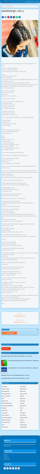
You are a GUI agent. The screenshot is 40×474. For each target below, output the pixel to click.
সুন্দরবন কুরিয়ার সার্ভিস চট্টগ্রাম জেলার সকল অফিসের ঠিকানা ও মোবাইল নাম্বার (16, 356)
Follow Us (6, 348)
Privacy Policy (7, 459)
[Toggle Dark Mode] (33, 2)
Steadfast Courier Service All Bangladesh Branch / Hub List (15, 375)
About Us (6, 455)
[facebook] (26, 2)
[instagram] (28, 2)
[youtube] (30, 2)
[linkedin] (13, 468)
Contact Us (6, 457)
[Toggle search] (35, 2)
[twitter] (16, 468)
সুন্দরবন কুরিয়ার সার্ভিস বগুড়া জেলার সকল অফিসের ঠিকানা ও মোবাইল (15, 378)
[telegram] (10, 468)
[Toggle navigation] (38, 2)
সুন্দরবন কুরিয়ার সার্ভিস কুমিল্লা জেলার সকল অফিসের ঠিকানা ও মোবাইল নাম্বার (23, 360)
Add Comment (9, 333)
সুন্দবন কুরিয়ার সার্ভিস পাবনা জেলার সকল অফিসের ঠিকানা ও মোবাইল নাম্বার (23, 368)
